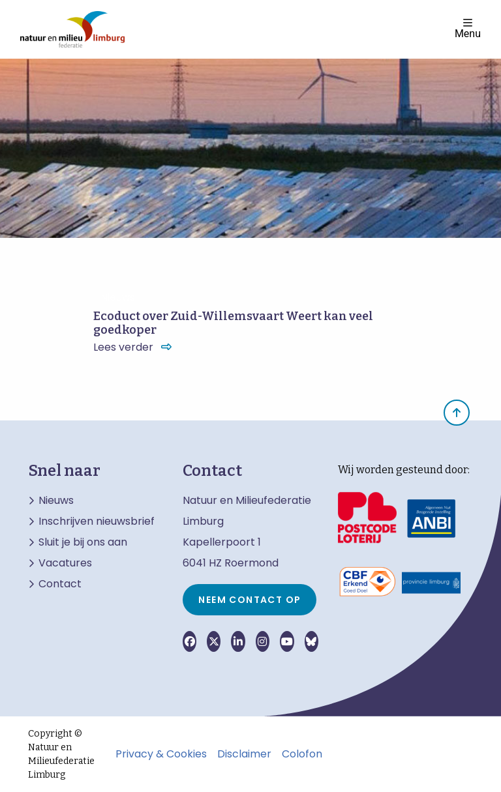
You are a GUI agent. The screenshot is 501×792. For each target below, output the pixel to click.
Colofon (302, 754)
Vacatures (65, 563)
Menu (468, 28)
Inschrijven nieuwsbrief (96, 521)
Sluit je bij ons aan (82, 542)
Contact (60, 584)
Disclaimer (244, 754)
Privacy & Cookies (161, 754)
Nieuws (56, 500)
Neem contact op (249, 599)
